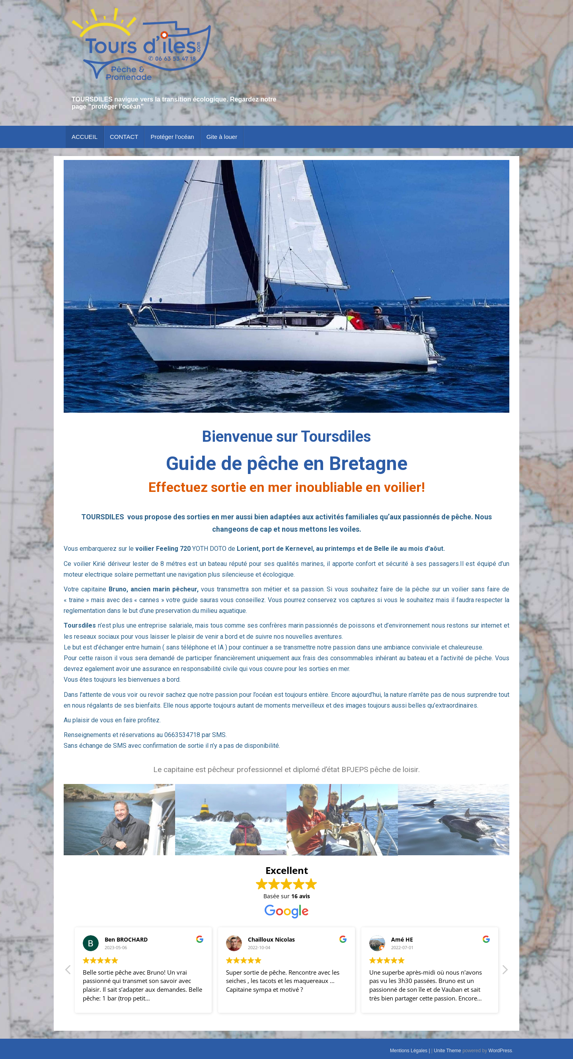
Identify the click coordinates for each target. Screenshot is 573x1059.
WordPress (500, 1050)
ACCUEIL (84, 136)
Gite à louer (222, 136)
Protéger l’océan (172, 136)
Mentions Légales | (410, 1050)
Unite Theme (447, 1050)
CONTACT (124, 136)
